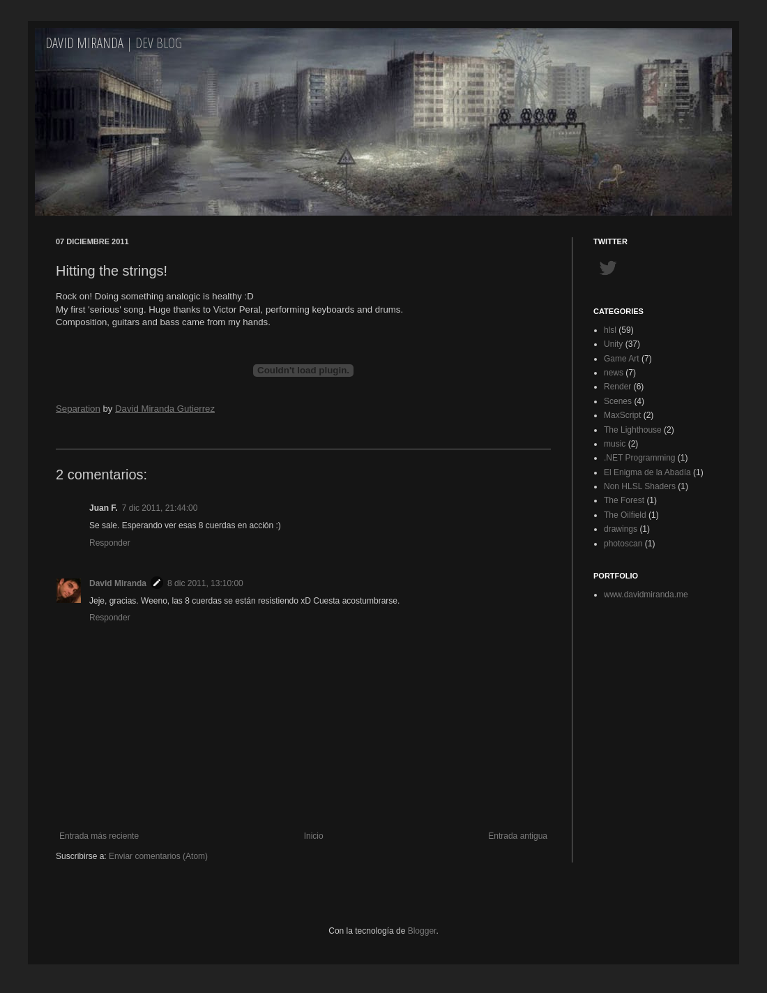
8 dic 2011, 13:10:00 (205, 583)
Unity (613, 344)
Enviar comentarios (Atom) (158, 856)
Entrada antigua (517, 836)
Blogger (422, 931)
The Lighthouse (633, 430)
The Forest (624, 500)
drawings (620, 529)
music (614, 444)
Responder (109, 543)
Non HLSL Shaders (640, 486)
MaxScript (622, 415)
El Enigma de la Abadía (647, 472)
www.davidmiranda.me (646, 594)
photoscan (623, 543)
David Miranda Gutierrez (165, 408)
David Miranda (84, 42)
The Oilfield (625, 515)
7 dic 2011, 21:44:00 (160, 508)
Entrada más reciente (99, 836)
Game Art (621, 359)
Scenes (618, 401)
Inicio (314, 836)
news (613, 373)
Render (617, 386)
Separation (78, 408)
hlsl (610, 330)
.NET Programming (639, 458)
